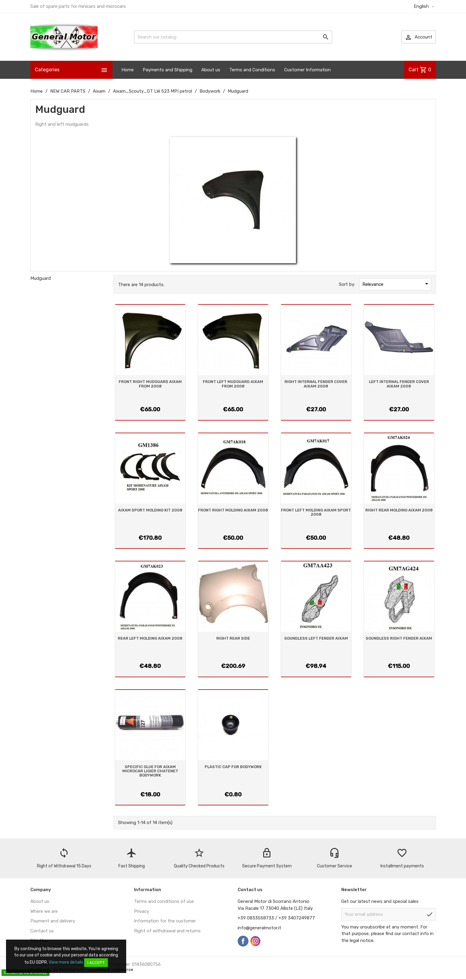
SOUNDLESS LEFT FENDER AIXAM (316, 638)
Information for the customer (165, 921)
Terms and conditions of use (164, 901)
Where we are (44, 911)
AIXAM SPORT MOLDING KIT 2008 (150, 510)
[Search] (233, 37)
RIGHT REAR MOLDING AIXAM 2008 (399, 510)
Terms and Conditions (252, 70)
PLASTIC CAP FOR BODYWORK (233, 766)
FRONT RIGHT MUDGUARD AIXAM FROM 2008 (150, 383)
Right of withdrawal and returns (167, 931)
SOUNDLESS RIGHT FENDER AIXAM (399, 638)
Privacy (141, 911)
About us (210, 70)
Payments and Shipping (167, 70)
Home (127, 70)
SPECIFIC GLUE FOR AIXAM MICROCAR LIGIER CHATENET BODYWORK (150, 771)
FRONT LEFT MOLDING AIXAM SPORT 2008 (316, 512)
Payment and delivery (52, 921)
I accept (96, 962)
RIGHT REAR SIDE (233, 638)
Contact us (42, 931)
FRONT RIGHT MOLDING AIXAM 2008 (233, 510)
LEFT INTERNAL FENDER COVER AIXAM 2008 (399, 383)
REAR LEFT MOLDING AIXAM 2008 (150, 638)
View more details (66, 962)
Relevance (396, 283)
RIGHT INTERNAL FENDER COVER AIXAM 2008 (316, 383)
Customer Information (307, 70)
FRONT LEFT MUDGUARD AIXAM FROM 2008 (233, 383)
